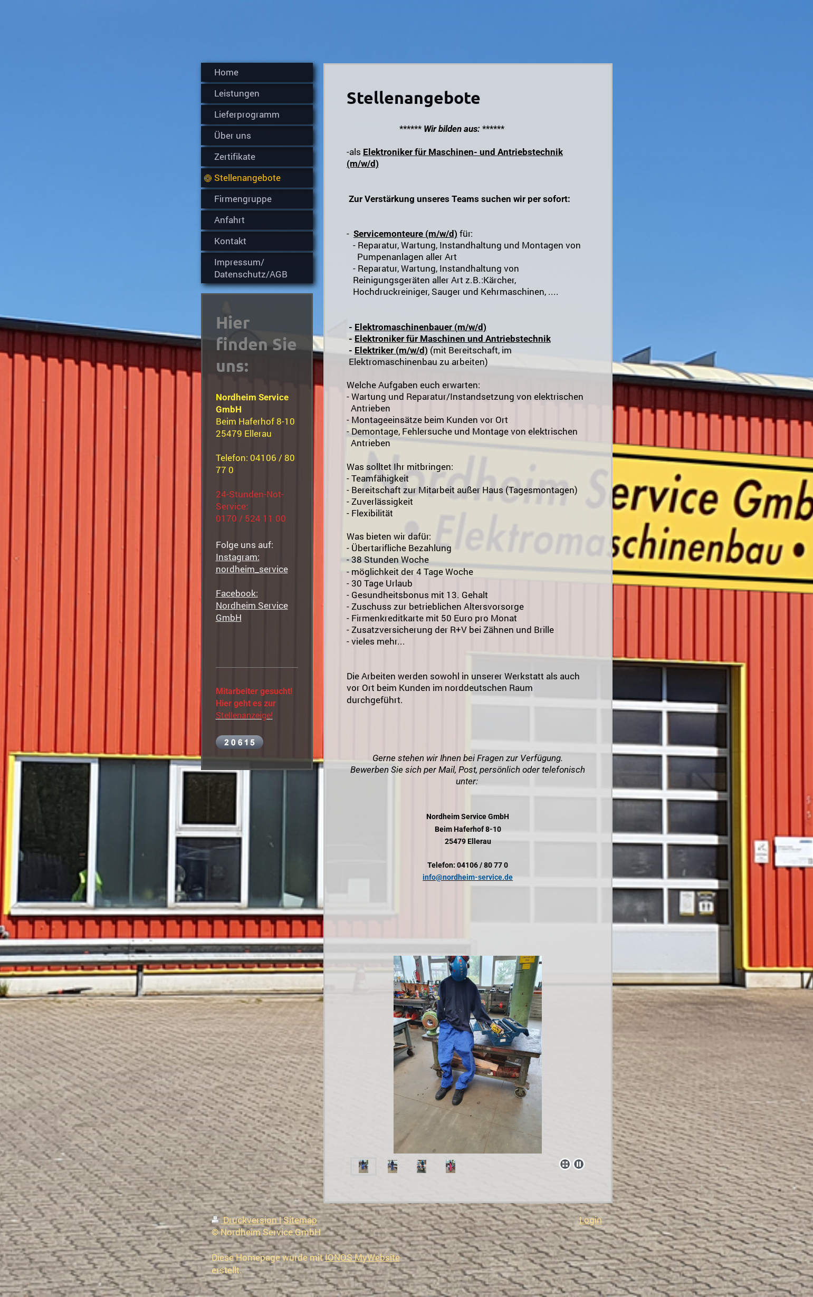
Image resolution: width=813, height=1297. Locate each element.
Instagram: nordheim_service (252, 563)
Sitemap (300, 1220)
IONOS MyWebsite (362, 1257)
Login (590, 1220)
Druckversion (245, 1220)
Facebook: (237, 593)
